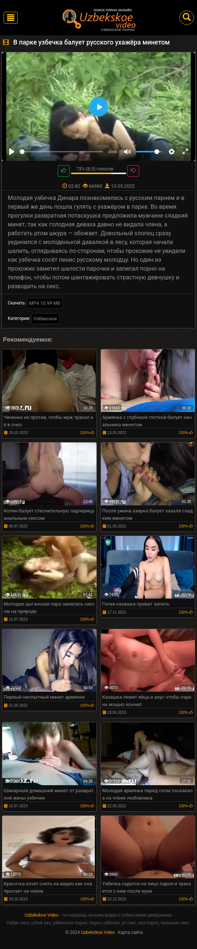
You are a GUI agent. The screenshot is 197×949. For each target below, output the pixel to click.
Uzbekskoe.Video (42, 915)
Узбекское (45, 318)
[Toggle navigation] (11, 18)
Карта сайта (130, 932)
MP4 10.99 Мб (44, 303)
